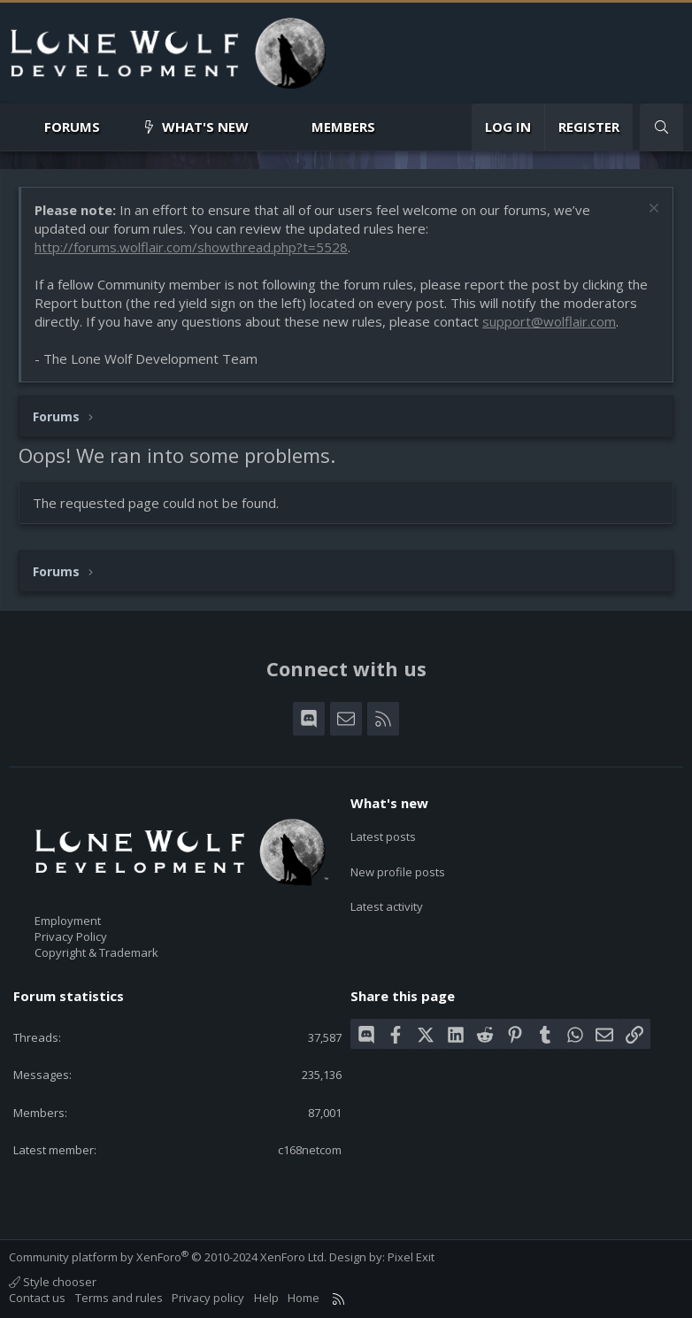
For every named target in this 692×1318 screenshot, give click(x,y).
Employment (68, 921)
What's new (205, 126)
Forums (72, 126)
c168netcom (310, 1150)
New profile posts (397, 866)
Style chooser (52, 1282)
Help (266, 1298)
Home (303, 1298)
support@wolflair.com (549, 321)
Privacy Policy (71, 936)
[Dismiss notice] (651, 210)
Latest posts (383, 834)
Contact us (37, 1298)
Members (343, 126)
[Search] (661, 127)
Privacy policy (208, 1298)
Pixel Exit (411, 1257)
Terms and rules (119, 1298)
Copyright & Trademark (96, 952)
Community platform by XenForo (168, 1257)
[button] (114, 127)
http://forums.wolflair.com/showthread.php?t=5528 (191, 247)
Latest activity (386, 898)
